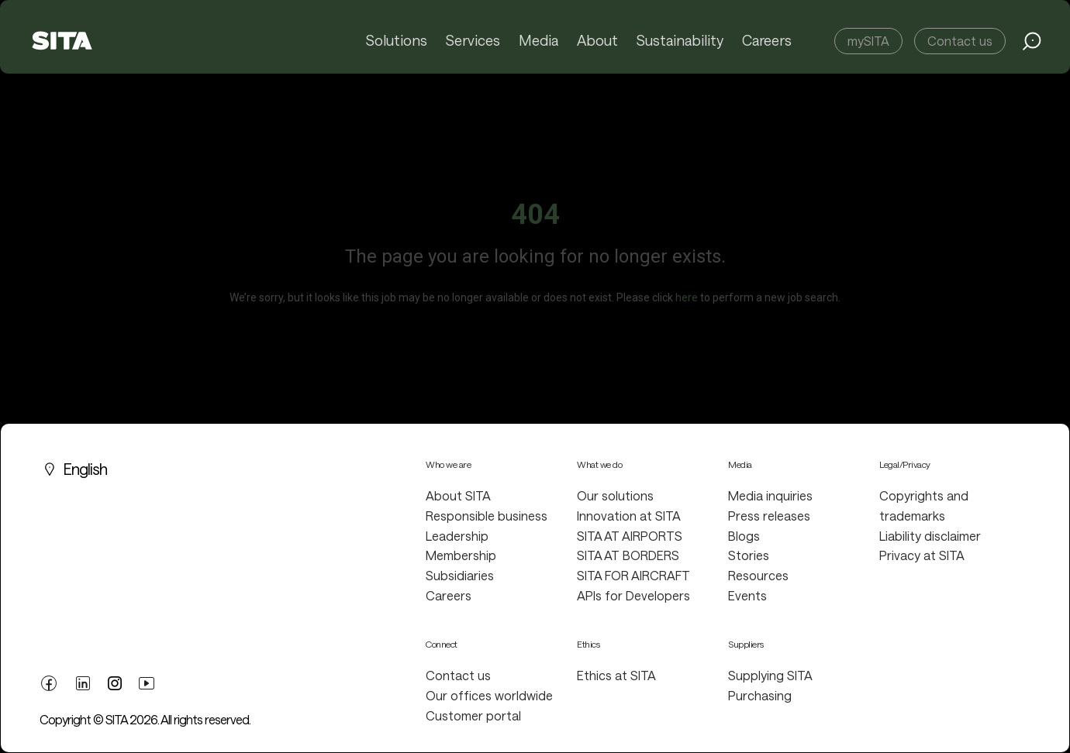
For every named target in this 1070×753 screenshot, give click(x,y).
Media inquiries (770, 495)
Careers (767, 41)
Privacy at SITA (922, 555)
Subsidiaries (460, 575)
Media (540, 41)
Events (747, 595)
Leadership (457, 535)
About (598, 41)
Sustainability (680, 41)
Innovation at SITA (629, 515)
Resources (758, 575)
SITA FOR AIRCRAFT (633, 575)
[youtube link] (146, 680)
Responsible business (486, 515)
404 (535, 214)
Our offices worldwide (489, 695)
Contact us (959, 40)
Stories (748, 555)
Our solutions (615, 495)
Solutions (399, 41)
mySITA (868, 40)
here (686, 297)
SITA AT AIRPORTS (629, 535)
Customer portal (473, 715)
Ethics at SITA (616, 675)
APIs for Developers (633, 595)
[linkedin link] (83, 680)
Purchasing (760, 695)
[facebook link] (49, 680)
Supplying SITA (770, 675)
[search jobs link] (1032, 41)
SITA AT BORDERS (628, 555)
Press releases (769, 515)
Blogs (744, 535)
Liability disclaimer (930, 535)
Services (475, 41)
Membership (461, 555)
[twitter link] (115, 681)
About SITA (458, 495)
